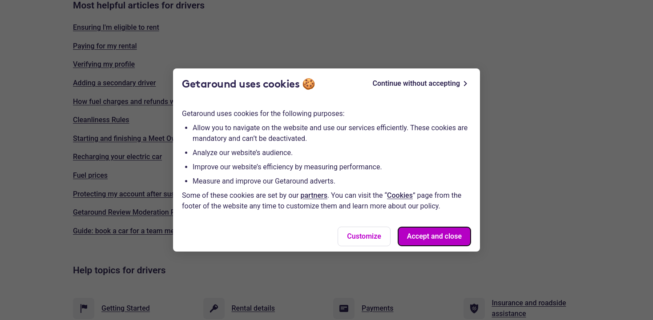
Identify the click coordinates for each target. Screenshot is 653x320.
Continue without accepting (421, 83)
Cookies (400, 195)
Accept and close (434, 236)
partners (314, 195)
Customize (364, 236)
